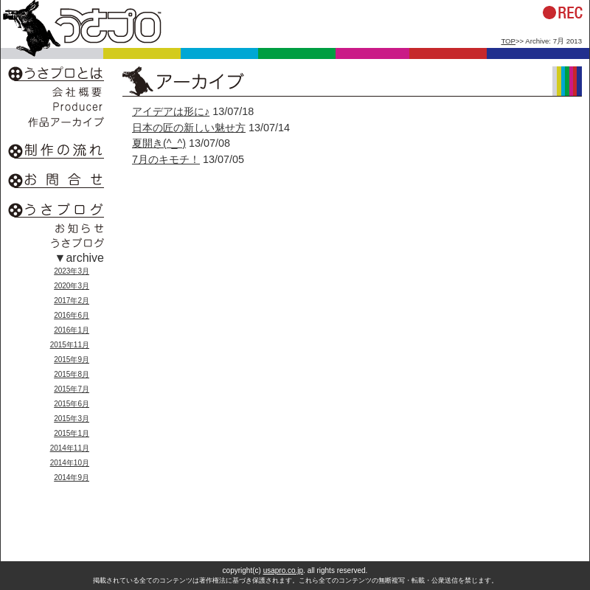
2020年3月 (71, 286)
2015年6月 (71, 404)
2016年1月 (71, 330)
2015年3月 (71, 418)
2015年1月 (71, 433)
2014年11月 (69, 448)
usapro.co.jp (283, 570)
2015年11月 (69, 345)
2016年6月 (71, 315)
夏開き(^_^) (159, 143)
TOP (508, 41)
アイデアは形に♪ (170, 111)
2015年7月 (71, 389)
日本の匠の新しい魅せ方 (189, 127)
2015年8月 (71, 374)
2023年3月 (71, 271)
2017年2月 (71, 300)
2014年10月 (69, 463)
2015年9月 (71, 359)
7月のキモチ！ (166, 159)
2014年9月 (71, 477)
